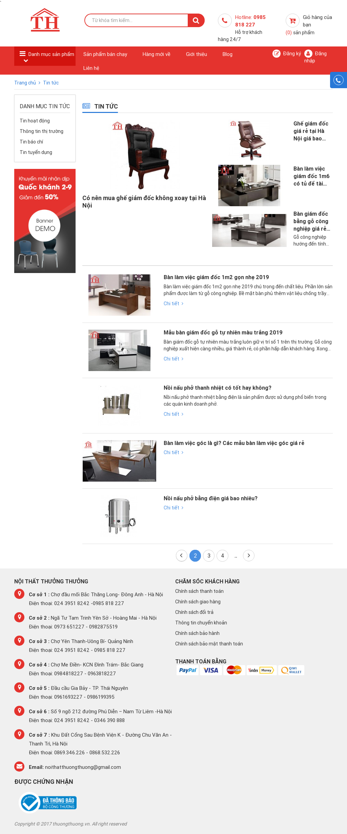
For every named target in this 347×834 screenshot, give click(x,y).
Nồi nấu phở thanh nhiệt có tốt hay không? (217, 388)
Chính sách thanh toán (199, 591)
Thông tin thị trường (41, 131)
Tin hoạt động (35, 121)
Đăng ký (286, 54)
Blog (227, 54)
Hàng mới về (156, 54)
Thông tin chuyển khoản (201, 623)
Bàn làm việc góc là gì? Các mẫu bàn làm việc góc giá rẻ (234, 443)
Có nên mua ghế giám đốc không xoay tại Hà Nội (144, 201)
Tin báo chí (31, 142)
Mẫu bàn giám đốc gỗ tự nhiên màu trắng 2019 (223, 333)
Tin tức (51, 83)
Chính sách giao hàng (198, 602)
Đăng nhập (315, 57)
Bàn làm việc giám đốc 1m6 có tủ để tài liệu (311, 176)
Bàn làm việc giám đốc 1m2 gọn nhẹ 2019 (216, 277)
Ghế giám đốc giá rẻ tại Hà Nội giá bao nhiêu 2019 (310, 131)
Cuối (249, 555)
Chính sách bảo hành (197, 633)
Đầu (181, 555)
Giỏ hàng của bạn (309, 25)
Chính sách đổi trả (194, 612)
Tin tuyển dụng (36, 152)
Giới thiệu (196, 54)
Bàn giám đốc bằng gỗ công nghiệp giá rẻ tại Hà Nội (310, 221)
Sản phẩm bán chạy (105, 54)
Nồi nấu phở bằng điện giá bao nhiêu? (211, 499)
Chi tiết (173, 303)
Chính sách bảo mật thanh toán (209, 644)
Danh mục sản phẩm (51, 54)
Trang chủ (25, 83)
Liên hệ (91, 68)
